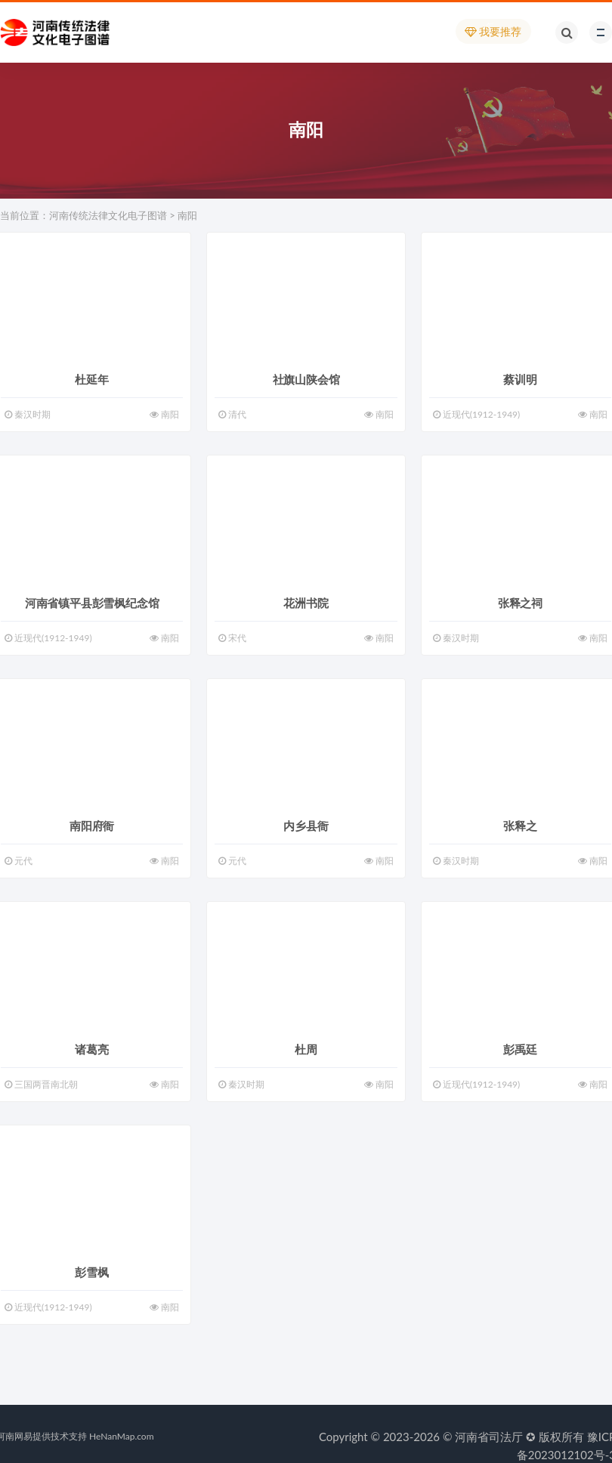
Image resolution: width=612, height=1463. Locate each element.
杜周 (306, 1049)
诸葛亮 (91, 1049)
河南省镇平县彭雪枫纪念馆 (92, 603)
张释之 (519, 825)
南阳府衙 (92, 825)
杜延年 (91, 379)
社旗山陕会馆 (306, 379)
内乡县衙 (305, 825)
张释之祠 (520, 603)
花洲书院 (305, 603)
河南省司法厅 (489, 1436)
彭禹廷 (519, 1049)
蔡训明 (519, 379)
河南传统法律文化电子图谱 (108, 215)
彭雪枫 (91, 1272)
